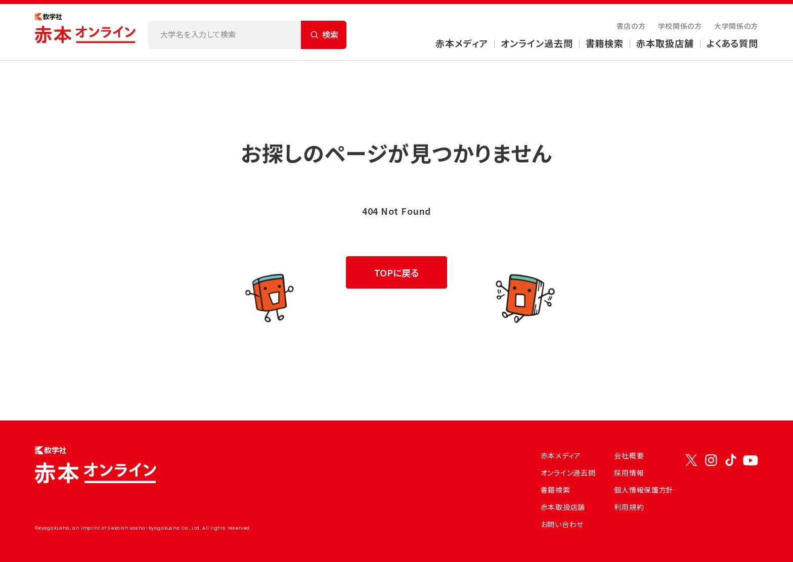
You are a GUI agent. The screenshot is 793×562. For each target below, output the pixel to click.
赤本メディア (461, 43)
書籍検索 (605, 43)
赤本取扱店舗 (664, 43)
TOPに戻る (396, 272)
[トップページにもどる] (85, 32)
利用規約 (629, 507)
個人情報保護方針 (644, 490)
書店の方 (631, 26)
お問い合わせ (562, 524)
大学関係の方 (736, 26)
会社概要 (629, 455)
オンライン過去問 (536, 43)
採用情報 (629, 472)
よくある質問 (732, 43)
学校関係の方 (680, 26)
